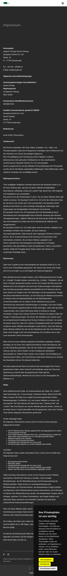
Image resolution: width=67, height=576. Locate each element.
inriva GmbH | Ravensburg (13, 135)
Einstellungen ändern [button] (48, 568)
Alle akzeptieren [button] (46, 560)
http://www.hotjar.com (12, 394)
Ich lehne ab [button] (44, 564)
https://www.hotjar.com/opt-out (14, 540)
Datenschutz (6, 561)
